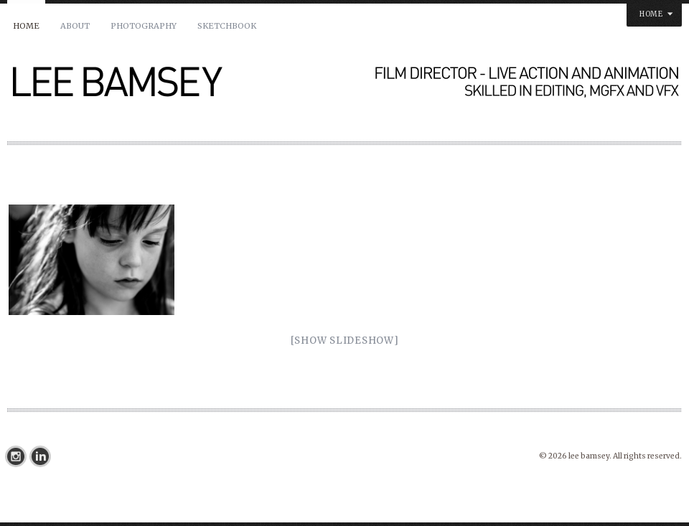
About (75, 26)
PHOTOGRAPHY (144, 26)
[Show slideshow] (345, 340)
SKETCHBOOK (226, 26)
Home (26, 26)
